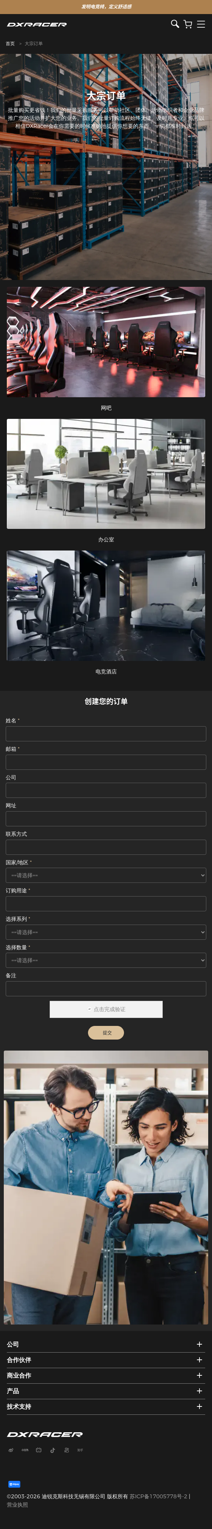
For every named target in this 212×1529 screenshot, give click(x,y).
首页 (10, 43)
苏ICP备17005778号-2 (158, 1496)
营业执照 (17, 1504)
